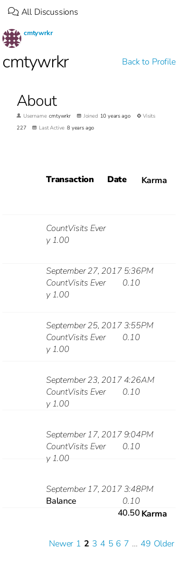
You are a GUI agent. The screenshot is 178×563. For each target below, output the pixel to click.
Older (164, 543)
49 (146, 543)
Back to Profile (148, 61)
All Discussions (43, 12)
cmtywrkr (38, 32)
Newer (61, 543)
